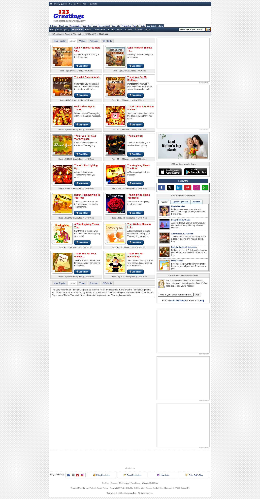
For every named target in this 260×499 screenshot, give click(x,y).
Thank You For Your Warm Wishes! (85, 137)
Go (208, 29)
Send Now (82, 66)
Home (55, 4)
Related (196, 202)
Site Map (105, 483)
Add (197, 294)
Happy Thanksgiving (59, 29)
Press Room (135, 483)
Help (161, 488)
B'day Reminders (101, 475)
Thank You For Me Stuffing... (137, 78)
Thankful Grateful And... (87, 77)
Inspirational (104, 26)
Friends (111, 29)
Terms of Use (76, 488)
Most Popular (60, 41)
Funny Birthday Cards (180, 220)
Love (95, 26)
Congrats (116, 26)
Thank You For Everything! (135, 255)
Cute (143, 26)
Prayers (138, 29)
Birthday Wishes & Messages (184, 247)
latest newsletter (178, 300)
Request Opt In (152, 488)
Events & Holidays (155, 26)
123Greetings (56, 34)
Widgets (145, 483)
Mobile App (81, 4)
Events (67, 34)
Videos (82, 41)
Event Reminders (132, 475)
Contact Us (184, 488)
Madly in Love (177, 261)
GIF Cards (107, 41)
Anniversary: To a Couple (182, 233)
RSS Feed (154, 483)
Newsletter (93, 4)
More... (148, 29)
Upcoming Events (180, 202)
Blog (202, 300)
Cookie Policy (102, 488)
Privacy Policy (89, 488)
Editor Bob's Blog (194, 475)
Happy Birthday (178, 206)
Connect (66, 4)
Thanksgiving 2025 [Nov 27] (84, 34)
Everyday (87, 26)
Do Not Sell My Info (135, 488)
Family (136, 26)
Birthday (53, 26)
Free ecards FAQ (172, 488)
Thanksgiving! (135, 136)
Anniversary (75, 26)
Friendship (126, 26)
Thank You (63, 26)
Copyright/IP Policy (118, 488)
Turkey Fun (99, 29)
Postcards (94, 41)
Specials (128, 29)
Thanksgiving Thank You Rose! (138, 196)
